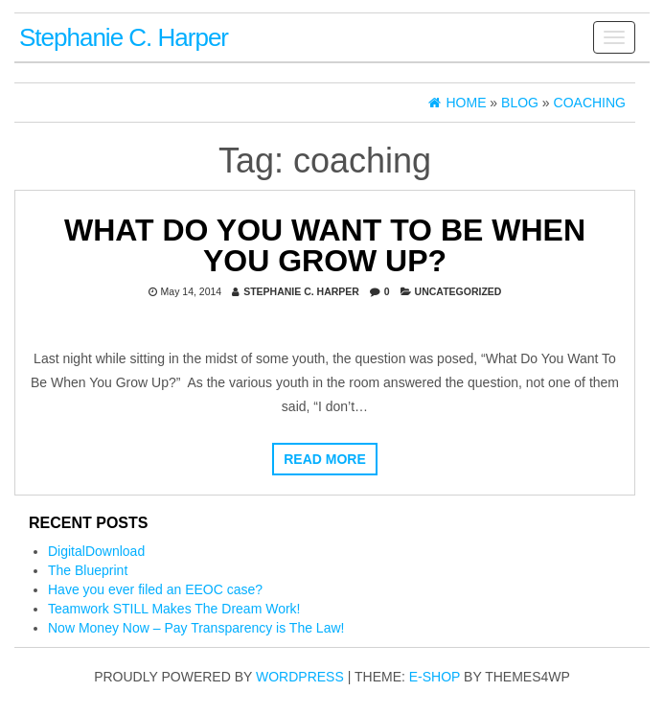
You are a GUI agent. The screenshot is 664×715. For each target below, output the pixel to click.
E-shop (434, 676)
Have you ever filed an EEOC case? (155, 589)
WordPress (300, 676)
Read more (325, 459)
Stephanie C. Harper (123, 37)
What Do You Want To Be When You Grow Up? (324, 245)
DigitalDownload (96, 551)
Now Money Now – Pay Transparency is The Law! (196, 627)
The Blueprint (87, 570)
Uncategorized (458, 291)
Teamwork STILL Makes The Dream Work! (174, 608)
